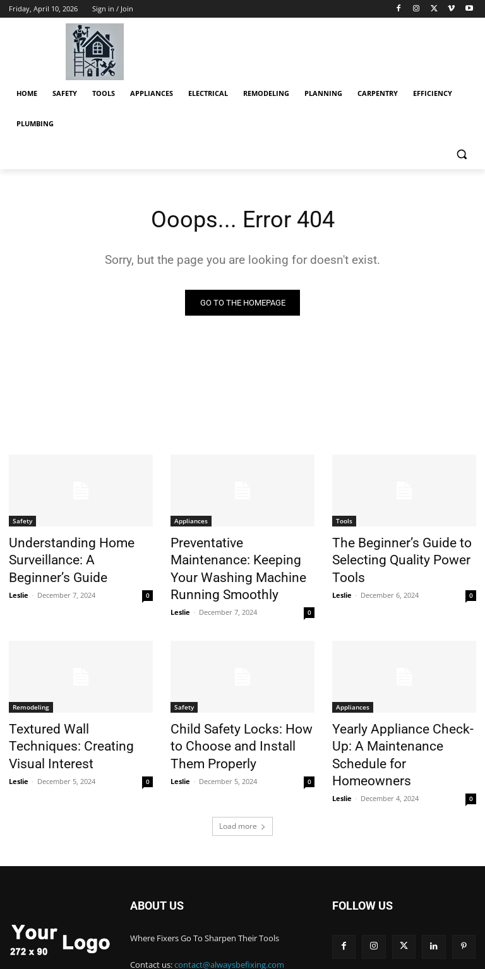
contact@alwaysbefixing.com (229, 912)
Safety (22, 522)
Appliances (191, 522)
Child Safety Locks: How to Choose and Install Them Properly (235, 716)
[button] (461, 154)
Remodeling (31, 681)
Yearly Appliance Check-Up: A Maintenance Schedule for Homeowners (401, 716)
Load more (242, 774)
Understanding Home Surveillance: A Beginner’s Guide (69, 557)
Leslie (18, 587)
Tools (344, 522)
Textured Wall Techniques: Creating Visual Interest (71, 709)
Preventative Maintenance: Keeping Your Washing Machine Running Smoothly (235, 557)
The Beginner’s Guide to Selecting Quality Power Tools (403, 550)
